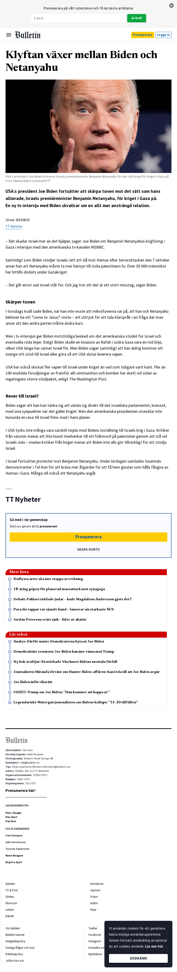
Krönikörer (96, 884)
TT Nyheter (14, 226)
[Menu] (9, 35)
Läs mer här (154, 946)
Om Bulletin (13, 928)
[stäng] (171, 5)
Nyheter (10, 884)
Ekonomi (11, 903)
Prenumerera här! (20, 790)
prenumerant (48, 526)
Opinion (95, 890)
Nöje (93, 910)
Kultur (94, 903)
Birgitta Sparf (14, 862)
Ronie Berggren (14, 855)
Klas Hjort (12, 817)
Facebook (94, 935)
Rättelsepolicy (14, 954)
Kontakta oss (96, 948)
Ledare (10, 910)
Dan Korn (11, 821)
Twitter (92, 928)
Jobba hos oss (15, 961)
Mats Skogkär (13, 812)
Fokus (94, 897)
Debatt (10, 916)
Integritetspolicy (15, 941)
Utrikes (10, 897)
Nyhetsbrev (95, 954)
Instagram (94, 941)
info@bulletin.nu (29, 762)
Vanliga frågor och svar (20, 948)
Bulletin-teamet (15, 935)
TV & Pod (12, 890)
